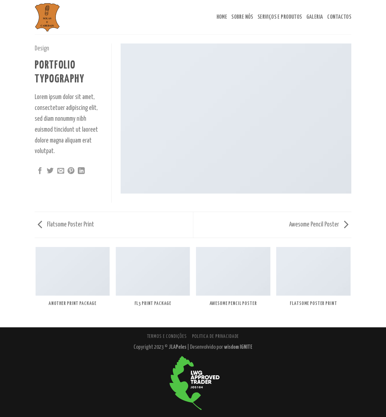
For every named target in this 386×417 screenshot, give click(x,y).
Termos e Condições (167, 336)
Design (42, 49)
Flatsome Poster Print (66, 225)
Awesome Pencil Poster (318, 225)
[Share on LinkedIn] (81, 171)
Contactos (339, 17)
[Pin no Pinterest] (71, 171)
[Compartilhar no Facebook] (39, 171)
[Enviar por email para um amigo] (60, 171)
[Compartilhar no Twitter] (50, 171)
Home (222, 17)
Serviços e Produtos (280, 17)
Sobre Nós (242, 17)
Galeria (314, 17)
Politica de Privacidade (215, 336)
